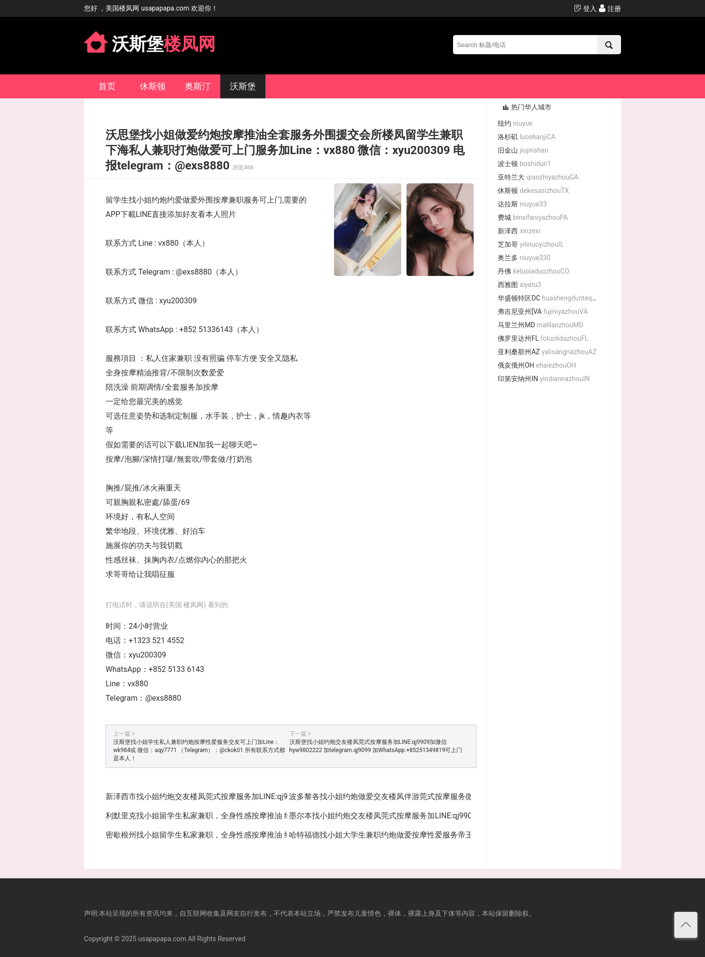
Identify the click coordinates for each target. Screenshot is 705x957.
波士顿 (524, 163)
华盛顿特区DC (551, 298)
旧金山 (523, 150)
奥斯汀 (198, 86)
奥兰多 (524, 258)
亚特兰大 (538, 177)
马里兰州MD (540, 325)
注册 (609, 8)
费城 (533, 217)
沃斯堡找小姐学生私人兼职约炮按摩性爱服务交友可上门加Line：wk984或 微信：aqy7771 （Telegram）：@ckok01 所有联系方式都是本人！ (199, 750)
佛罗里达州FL (543, 338)
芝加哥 (530, 244)
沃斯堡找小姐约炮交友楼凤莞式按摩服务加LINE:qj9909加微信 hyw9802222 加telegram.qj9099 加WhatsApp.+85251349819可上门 (376, 746)
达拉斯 (522, 204)
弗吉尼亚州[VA (542, 311)
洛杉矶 (526, 137)
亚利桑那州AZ (547, 352)
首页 (107, 86)
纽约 (515, 123)
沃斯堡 (243, 86)
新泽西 (519, 231)
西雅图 (519, 284)
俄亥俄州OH (537, 365)
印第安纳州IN (543, 379)
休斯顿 (153, 86)
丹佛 (533, 271)
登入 (585, 8)
